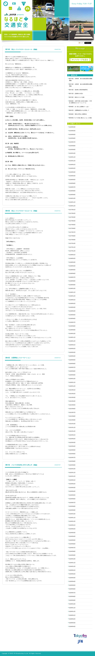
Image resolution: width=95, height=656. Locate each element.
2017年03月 (72, 217)
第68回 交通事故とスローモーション (18, 358)
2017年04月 (72, 221)
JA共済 (10, 14)
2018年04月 (72, 266)
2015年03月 (72, 127)
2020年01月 (72, 345)
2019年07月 (72, 322)
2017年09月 (72, 239)
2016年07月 (72, 187)
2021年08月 (72, 416)
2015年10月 (72, 153)
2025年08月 (72, 596)
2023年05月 (72, 495)
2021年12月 (72, 431)
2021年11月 (72, 427)
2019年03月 (72, 307)
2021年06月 (72, 408)
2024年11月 (72, 562)
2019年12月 (72, 341)
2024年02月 (72, 529)
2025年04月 (72, 581)
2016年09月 (72, 194)
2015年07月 (72, 142)
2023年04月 (72, 491)
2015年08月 (72, 145)
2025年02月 (72, 574)
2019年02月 (72, 303)
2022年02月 (72, 438)
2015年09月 (72, 149)
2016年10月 (72, 198)
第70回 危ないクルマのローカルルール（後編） (21, 49)
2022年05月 (72, 450)
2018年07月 (72, 277)
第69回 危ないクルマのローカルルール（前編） (21, 211)
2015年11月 (72, 157)
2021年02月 (72, 393)
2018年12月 (72, 296)
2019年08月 (72, 326)
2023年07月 (72, 502)
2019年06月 (72, 318)
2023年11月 (72, 517)
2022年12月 (72, 476)
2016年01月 (72, 164)
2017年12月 (72, 251)
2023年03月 (72, 487)
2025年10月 (72, 604)
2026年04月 (72, 626)
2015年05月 (72, 134)
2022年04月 (72, 446)
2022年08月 (72, 461)
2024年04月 (72, 536)
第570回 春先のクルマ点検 (76, 97)
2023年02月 (72, 483)
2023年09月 (72, 510)
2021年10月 (72, 423)
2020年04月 (72, 356)
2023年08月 (72, 506)
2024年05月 (72, 540)
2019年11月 (72, 337)
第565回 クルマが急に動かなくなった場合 (80, 118)
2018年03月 (72, 262)
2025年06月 (72, 589)
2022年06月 (72, 453)
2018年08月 (72, 281)
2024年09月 (72, 555)
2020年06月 (72, 363)
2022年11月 (72, 472)
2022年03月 (72, 442)
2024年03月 (72, 532)
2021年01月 (72, 390)
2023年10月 (72, 513)
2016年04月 (72, 175)
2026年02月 (72, 619)
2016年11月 (72, 202)
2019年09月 (72, 330)
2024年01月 (72, 525)
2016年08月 (72, 190)
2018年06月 (72, 273)
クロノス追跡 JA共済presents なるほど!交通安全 (16, 22)
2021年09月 (72, 420)
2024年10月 (72, 559)
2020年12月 (72, 386)
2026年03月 (72, 622)
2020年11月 (72, 382)
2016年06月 (72, 183)
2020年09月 (72, 375)
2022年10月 (72, 468)
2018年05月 (72, 269)
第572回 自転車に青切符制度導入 (78, 89)
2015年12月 (72, 160)
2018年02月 (72, 258)
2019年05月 (72, 314)
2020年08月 (72, 371)
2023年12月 (72, 521)
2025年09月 (72, 600)
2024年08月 (72, 551)
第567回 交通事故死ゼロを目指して (79, 110)
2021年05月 (72, 405)
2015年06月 (72, 138)
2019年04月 (72, 311)
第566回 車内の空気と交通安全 (78, 114)
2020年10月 (72, 378)
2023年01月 (72, 480)
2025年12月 (72, 611)
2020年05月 (72, 360)
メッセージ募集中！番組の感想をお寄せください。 (80, 55)
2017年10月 (72, 243)
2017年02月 (72, 213)
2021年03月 (72, 397)
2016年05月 (72, 179)
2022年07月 (72, 457)
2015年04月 (72, 130)
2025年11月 (72, 607)
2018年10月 (72, 288)
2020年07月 (72, 367)
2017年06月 (72, 228)
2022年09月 (72, 465)
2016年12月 (72, 206)
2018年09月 (72, 284)
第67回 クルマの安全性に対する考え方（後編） (21, 465)
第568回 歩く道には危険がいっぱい (79, 106)
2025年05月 (72, 585)
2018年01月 (72, 254)
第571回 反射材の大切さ (76, 93)
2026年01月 (72, 615)
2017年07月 (72, 232)
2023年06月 (72, 498)
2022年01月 (72, 435)
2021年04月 (72, 401)
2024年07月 (72, 547)
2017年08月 (72, 236)
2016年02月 (72, 168)
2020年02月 (72, 348)
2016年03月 (72, 172)
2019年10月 (72, 333)
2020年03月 (72, 352)
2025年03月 (72, 577)
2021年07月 (72, 412)
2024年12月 (72, 566)
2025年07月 (72, 592)
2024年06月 (72, 544)
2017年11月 (72, 247)
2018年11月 (72, 292)
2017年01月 (72, 209)
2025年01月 (72, 570)
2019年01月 (72, 299)
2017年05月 (72, 224)
